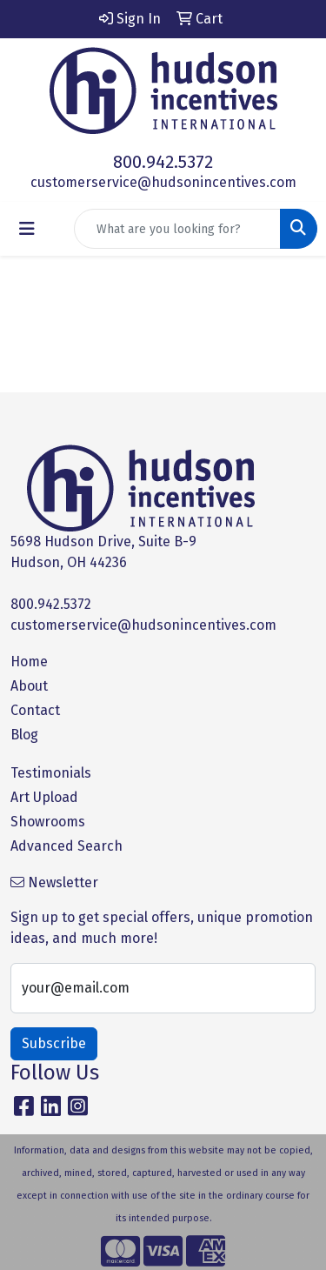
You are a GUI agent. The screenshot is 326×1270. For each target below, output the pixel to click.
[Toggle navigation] (27, 229)
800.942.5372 (163, 161)
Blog (24, 734)
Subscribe (54, 1043)
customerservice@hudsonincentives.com (163, 182)
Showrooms (47, 821)
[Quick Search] (177, 229)
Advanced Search (66, 846)
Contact (35, 710)
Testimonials (50, 773)
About (29, 686)
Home (29, 661)
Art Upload (44, 797)
